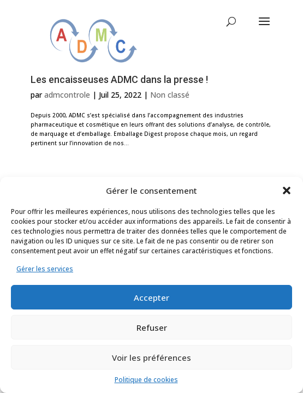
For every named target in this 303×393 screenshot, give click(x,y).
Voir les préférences (151, 357)
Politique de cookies (146, 379)
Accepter (151, 297)
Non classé (169, 95)
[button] (286, 190)
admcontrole (67, 95)
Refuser (151, 327)
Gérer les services (44, 268)
